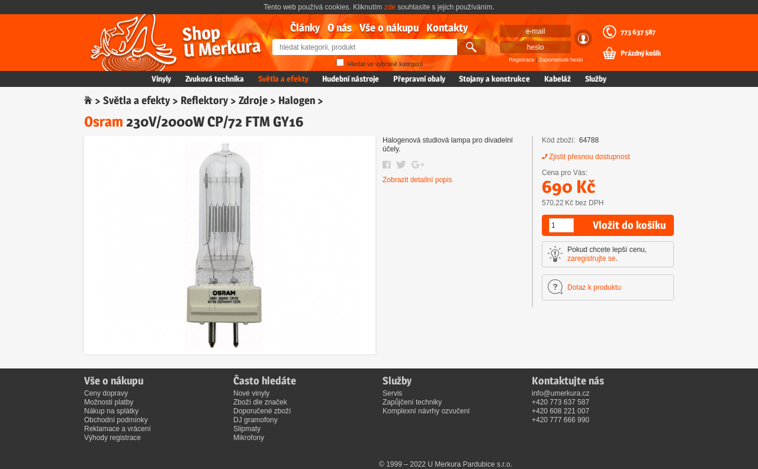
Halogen (296, 100)
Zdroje (253, 100)
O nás (339, 27)
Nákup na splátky (111, 411)
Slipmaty (247, 429)
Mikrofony (248, 438)
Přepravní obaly (419, 78)
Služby (595, 78)
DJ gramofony (255, 420)
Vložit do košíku (629, 225)
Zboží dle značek (260, 402)
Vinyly (161, 78)
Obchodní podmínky (115, 420)
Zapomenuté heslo (561, 60)
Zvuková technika (214, 78)
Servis (392, 393)
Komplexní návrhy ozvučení (426, 411)
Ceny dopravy (106, 393)
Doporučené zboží (262, 411)
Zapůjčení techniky (412, 402)
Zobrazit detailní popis (417, 180)
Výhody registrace (112, 438)
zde (390, 7)
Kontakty (447, 27)
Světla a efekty (283, 78)
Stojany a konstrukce (494, 78)
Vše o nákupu (389, 27)
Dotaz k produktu (594, 287)
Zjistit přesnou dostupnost (589, 157)
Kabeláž (557, 78)
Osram (103, 121)
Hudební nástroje (350, 78)
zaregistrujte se (591, 258)
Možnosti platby (108, 402)
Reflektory (204, 100)
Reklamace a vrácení (117, 429)
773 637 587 (638, 31)
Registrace (522, 60)
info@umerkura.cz (561, 393)
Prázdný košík (641, 53)
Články (305, 27)
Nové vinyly (251, 393)
